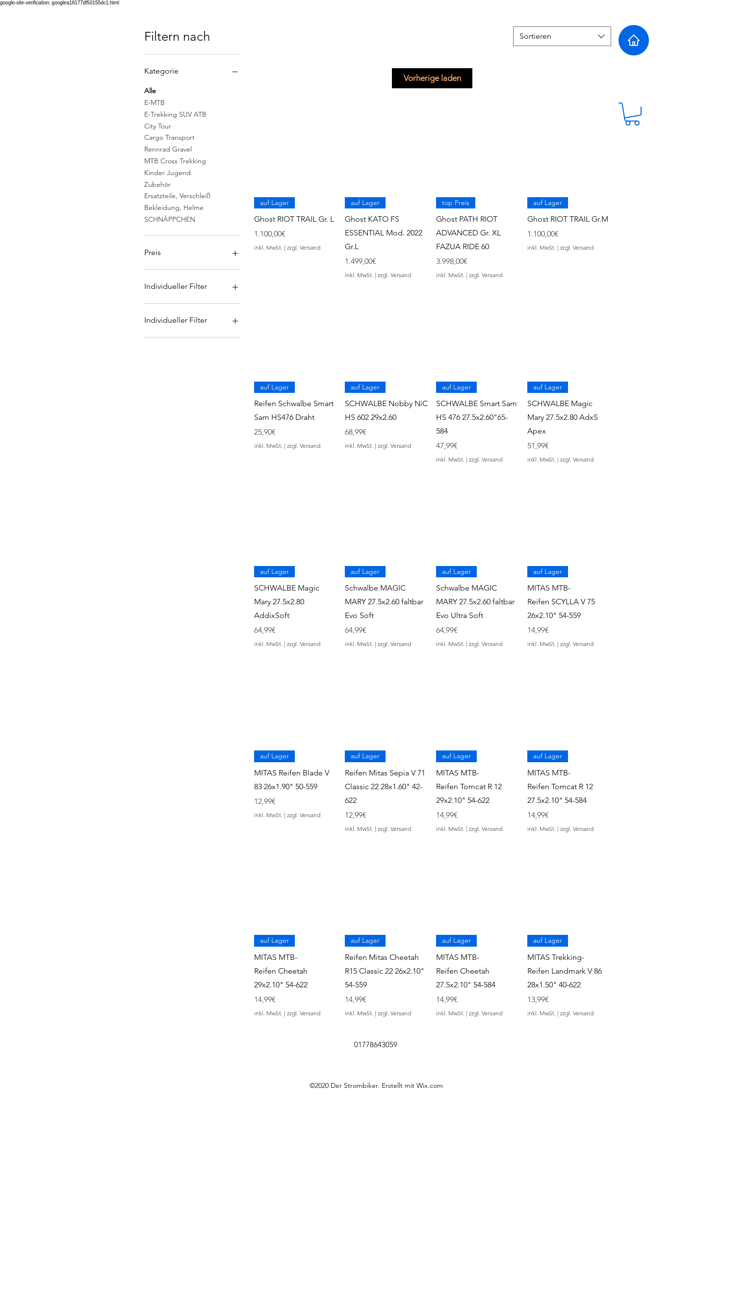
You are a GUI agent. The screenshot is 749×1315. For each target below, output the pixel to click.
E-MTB (154, 102)
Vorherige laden (432, 78)
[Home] (634, 40)
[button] (632, 114)
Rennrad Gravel (168, 149)
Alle (150, 90)
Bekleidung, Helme (174, 207)
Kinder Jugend (167, 172)
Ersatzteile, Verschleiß (177, 195)
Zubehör (157, 184)
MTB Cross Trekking (175, 160)
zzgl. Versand (303, 247)
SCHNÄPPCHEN (169, 219)
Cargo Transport (169, 137)
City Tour (157, 125)
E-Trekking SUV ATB (175, 114)
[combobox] (562, 36)
